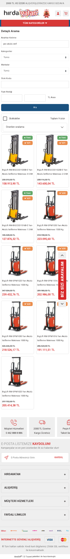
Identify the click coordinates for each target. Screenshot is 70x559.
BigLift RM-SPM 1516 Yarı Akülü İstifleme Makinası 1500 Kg (52, 283)
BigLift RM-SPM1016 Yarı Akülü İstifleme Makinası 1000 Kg (52, 338)
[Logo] (27, 13)
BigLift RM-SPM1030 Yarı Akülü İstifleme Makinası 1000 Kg (17, 338)
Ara (35, 107)
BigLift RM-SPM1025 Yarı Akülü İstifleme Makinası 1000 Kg (17, 393)
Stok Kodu (6, 78)
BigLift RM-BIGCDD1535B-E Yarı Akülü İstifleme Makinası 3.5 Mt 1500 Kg (17, 172)
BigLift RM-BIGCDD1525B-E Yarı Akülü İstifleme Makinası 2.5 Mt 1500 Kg (52, 172)
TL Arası (52, 97)
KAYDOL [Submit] (59, 457)
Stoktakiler (14, 118)
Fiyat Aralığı (6, 92)
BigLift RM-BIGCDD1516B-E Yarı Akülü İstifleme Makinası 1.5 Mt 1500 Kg (17, 228)
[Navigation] (35, 23)
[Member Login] (58, 13)
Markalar (5, 65)
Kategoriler (6, 51)
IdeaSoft (18, 556)
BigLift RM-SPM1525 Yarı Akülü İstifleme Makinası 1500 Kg (17, 283)
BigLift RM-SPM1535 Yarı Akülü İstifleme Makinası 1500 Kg (52, 227)
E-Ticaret (28, 557)
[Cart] (66, 13)
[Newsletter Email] (35, 458)
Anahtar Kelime (8, 38)
